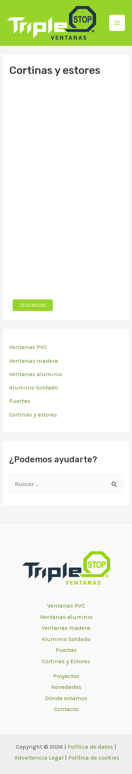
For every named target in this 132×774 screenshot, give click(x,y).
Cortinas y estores (33, 414)
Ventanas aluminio (35, 374)
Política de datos (90, 746)
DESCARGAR (33, 305)
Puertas (19, 400)
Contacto (66, 708)
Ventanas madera (33, 360)
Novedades (66, 686)
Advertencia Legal (39, 757)
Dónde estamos (66, 698)
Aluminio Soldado (33, 387)
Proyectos (66, 675)
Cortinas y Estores (66, 661)
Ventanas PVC (28, 346)
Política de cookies (93, 757)
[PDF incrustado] (66, 188)
